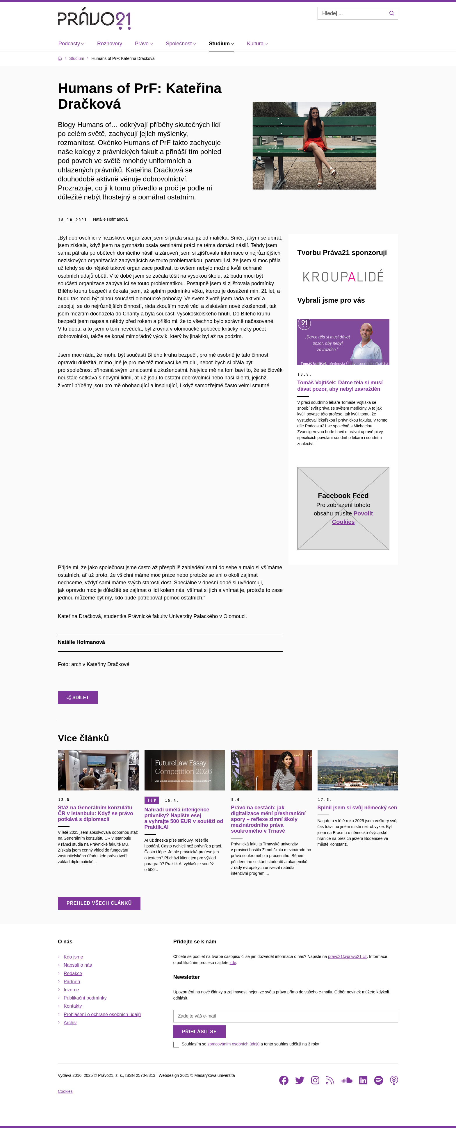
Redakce (73, 973)
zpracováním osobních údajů (233, 1044)
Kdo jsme (73, 956)
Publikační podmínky (85, 997)
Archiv (70, 1022)
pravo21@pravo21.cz (347, 956)
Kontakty (73, 1006)
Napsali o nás (78, 965)
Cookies (65, 1091)
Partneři (72, 981)
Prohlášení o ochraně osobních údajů (102, 1014)
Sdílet (78, 697)
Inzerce (71, 989)
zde (232, 962)
